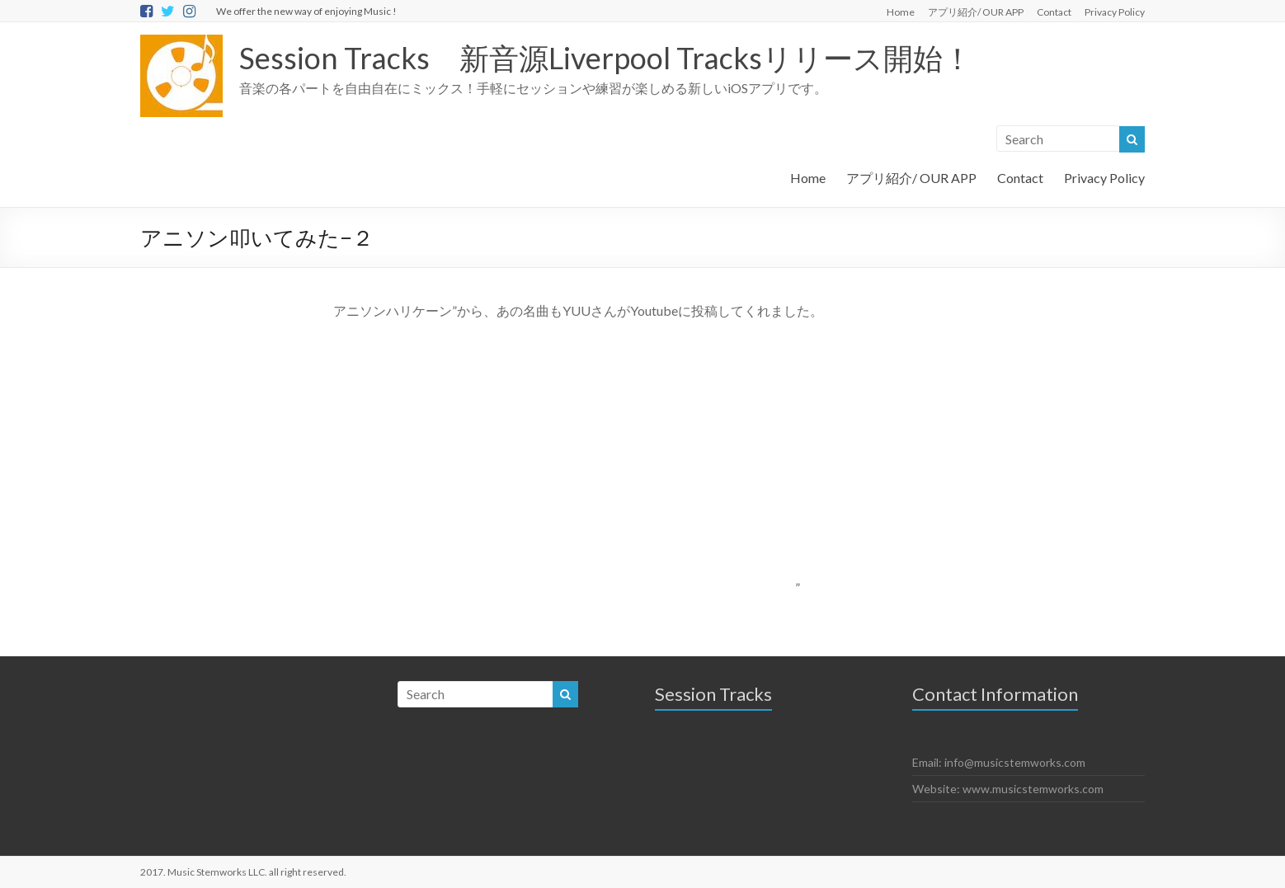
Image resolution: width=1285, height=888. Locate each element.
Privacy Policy (1115, 12)
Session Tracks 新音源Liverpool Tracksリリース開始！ (605, 58)
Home (901, 12)
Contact (1054, 12)
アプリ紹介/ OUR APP (976, 12)
